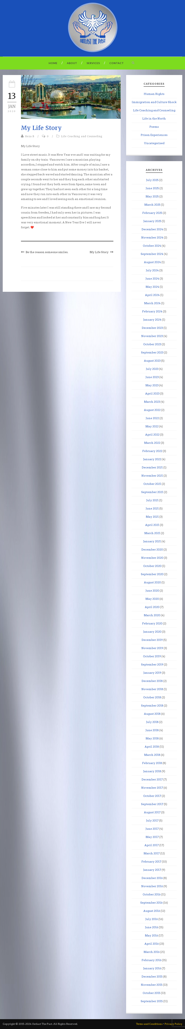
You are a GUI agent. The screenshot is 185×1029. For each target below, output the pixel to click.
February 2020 (152, 623)
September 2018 (152, 705)
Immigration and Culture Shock (154, 102)
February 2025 (152, 213)
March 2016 (152, 952)
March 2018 (152, 755)
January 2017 (152, 870)
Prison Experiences (154, 135)
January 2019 (152, 672)
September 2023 (152, 352)
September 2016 (151, 902)
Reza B (29, 136)
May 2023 (152, 385)
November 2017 (152, 787)
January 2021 (152, 541)
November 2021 (152, 475)
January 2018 (152, 771)
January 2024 (152, 319)
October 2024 (152, 245)
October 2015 (151, 993)
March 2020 (152, 615)
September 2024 (152, 254)
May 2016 (151, 935)
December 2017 (152, 779)
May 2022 (152, 426)
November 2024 (152, 237)
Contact (116, 63)
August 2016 (151, 911)
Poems (154, 126)
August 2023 (152, 360)
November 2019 (152, 648)
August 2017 (152, 812)
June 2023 (152, 377)
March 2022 (152, 443)
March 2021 (152, 533)
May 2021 (152, 516)
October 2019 (152, 656)
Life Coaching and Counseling (81, 136)
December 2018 (152, 681)
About (72, 63)
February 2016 (151, 960)
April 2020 (152, 607)
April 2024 (152, 295)
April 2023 (152, 393)
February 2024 (152, 311)
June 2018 (152, 730)
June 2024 (152, 278)
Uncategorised (154, 143)
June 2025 (152, 188)
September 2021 (152, 492)
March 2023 (152, 401)
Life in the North (154, 118)
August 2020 (152, 582)
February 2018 (152, 763)
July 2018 (152, 722)
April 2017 (151, 845)
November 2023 (152, 336)
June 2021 (152, 508)
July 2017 (152, 820)
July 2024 (152, 270)
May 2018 (152, 738)
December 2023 (152, 328)
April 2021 (152, 525)
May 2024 (152, 286)
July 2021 (152, 500)
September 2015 (152, 1001)
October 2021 (152, 484)
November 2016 (152, 886)
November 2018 (152, 689)
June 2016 (151, 927)
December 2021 (152, 467)
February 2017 (151, 861)
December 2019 (152, 640)
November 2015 (151, 984)
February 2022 (152, 451)
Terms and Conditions (149, 1024)
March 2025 (152, 204)
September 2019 (152, 664)
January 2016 (152, 968)
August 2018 (152, 714)
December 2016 (152, 878)
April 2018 (152, 746)
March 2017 (152, 853)
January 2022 (152, 459)
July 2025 (152, 180)
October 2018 (152, 697)
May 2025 (152, 196)
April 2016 (151, 943)
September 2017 (152, 804)
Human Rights (154, 94)
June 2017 (152, 828)
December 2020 (152, 549)
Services (93, 63)
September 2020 (152, 574)
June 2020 (152, 590)
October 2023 (152, 344)
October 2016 (152, 894)
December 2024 (152, 229)
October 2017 (152, 796)
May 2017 (152, 837)
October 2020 (152, 566)
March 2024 (152, 303)
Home (53, 63)
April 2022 (152, 434)
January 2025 (152, 221)
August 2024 (152, 262)
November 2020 (152, 557)
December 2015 (152, 976)
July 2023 (152, 369)
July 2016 (151, 919)
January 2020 (152, 631)
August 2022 (152, 410)
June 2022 (152, 418)
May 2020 (152, 599)
